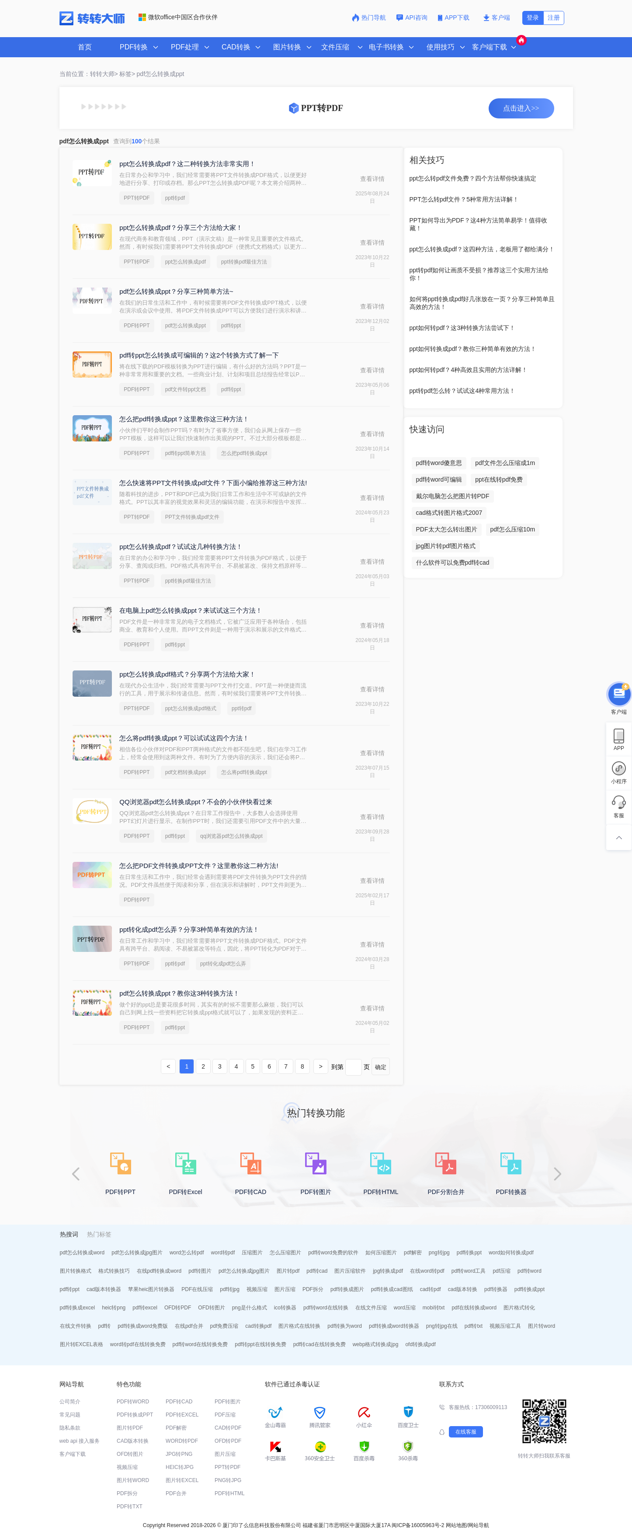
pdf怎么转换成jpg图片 (137, 1253)
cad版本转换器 (104, 1289)
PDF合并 (176, 1493)
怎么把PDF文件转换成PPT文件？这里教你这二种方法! (198, 865)
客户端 (496, 17)
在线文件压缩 (371, 1308)
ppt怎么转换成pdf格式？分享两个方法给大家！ (187, 674)
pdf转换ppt (469, 1253)
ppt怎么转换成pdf (185, 262)
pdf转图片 (200, 1271)
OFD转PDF (177, 1308)
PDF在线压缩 (197, 1289)
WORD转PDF (182, 1441)
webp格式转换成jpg (376, 1344)
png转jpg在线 (442, 1326)
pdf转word (529, 1271)
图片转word (541, 1326)
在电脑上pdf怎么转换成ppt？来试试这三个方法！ (190, 610)
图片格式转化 (519, 1308)
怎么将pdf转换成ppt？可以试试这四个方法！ (184, 738)
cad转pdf (430, 1289)
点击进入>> (521, 108)
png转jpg (439, 1253)
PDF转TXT (129, 1506)
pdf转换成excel (77, 1308)
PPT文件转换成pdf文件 (192, 517)
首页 (85, 47)
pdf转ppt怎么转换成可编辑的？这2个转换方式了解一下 (199, 355)
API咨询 (411, 17)
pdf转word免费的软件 (333, 1253)
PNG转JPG (228, 1480)
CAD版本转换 (133, 1441)
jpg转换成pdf (388, 1271)
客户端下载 (72, 1454)
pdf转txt (474, 1326)
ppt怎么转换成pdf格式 (190, 708)
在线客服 (465, 1432)
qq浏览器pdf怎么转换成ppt (231, 836)
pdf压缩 (501, 1271)
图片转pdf (288, 1271)
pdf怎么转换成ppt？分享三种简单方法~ (176, 291)
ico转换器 (285, 1308)
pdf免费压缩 (224, 1326)
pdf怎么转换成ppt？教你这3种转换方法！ (179, 993)
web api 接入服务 (79, 1441)
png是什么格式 (249, 1308)
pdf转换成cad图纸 (392, 1289)
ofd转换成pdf (420, 1344)
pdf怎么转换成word (82, 1253)
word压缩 (405, 1308)
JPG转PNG (179, 1454)
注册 (554, 17)
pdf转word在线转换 (325, 1308)
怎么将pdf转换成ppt (244, 772)
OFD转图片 (211, 1308)
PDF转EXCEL (182, 1415)
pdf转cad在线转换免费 (319, 1344)
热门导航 (369, 17)
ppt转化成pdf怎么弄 (223, 964)
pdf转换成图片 (347, 1289)
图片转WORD (133, 1480)
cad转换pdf (258, 1326)
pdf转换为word (344, 1326)
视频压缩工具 (505, 1326)
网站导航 (478, 1525)
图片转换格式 (75, 1271)
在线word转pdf (427, 1271)
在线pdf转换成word (159, 1271)
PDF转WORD (133, 1402)
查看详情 (372, 178)
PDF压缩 (225, 1415)
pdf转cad (316, 1271)
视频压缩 (257, 1289)
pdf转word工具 (468, 1271)
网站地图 (456, 1525)
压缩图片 (252, 1253)
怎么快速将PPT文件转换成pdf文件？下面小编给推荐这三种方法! (213, 482)
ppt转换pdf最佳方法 (244, 262)
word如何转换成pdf (511, 1253)
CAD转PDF (228, 1428)
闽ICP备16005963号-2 (418, 1525)
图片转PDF (130, 1428)
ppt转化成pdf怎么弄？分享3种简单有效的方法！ (189, 929)
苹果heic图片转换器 (151, 1289)
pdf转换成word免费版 (143, 1326)
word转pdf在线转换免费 (138, 1344)
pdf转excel (144, 1308)
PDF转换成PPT (135, 1415)
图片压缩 (284, 1289)
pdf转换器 (495, 1289)
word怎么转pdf (187, 1253)
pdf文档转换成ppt (185, 772)
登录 (533, 17)
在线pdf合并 (189, 1326)
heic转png (113, 1308)
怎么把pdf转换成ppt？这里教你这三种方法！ (184, 419)
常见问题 (69, 1415)
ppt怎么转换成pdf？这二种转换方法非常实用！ (187, 163)
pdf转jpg (230, 1289)
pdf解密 (413, 1253)
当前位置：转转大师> (88, 73)
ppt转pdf (175, 198)
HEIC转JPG (180, 1467)
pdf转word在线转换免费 (200, 1344)
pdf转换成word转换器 (394, 1326)
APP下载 (454, 17)
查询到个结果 (136, 141)
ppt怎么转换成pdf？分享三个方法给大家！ (181, 227)
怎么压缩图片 (285, 1253)
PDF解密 (176, 1428)
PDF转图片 (228, 1402)
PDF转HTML (230, 1493)
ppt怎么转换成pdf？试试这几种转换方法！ (181, 546)
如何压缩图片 (381, 1253)
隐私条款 (69, 1428)
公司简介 (69, 1402)
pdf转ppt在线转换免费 (260, 1344)
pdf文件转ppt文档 (185, 389)
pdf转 (104, 1326)
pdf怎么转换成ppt (160, 73)
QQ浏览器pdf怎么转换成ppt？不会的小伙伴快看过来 (195, 801)
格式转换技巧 (114, 1271)
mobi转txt (434, 1308)
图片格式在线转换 (299, 1326)
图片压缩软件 (350, 1271)
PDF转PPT (136, 326)
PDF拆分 (312, 1289)
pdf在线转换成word (474, 1308)
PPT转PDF (136, 198)
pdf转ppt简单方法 (185, 453)
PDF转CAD (179, 1402)
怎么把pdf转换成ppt (244, 453)
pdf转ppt (231, 326)
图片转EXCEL (182, 1480)
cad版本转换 (462, 1289)
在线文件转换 (75, 1326)
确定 (380, 1067)
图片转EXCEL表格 (81, 1344)
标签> (127, 73)
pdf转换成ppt (529, 1289)
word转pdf (223, 1253)
